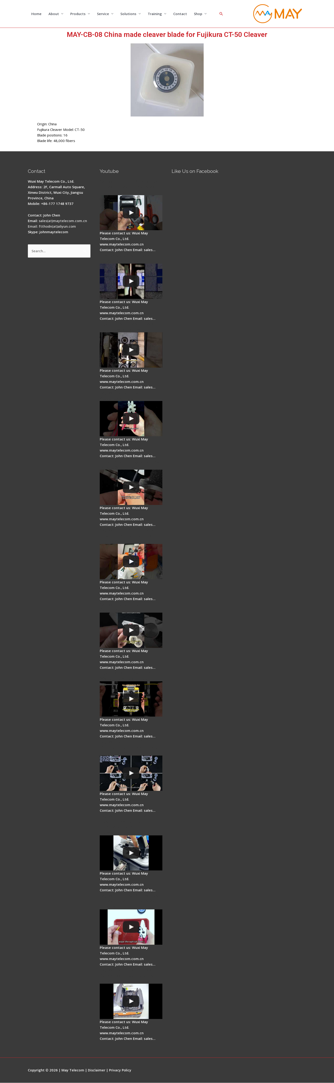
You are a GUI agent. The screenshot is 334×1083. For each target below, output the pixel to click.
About (53, 14)
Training (155, 14)
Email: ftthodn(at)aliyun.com (52, 226)
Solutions (128, 14)
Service (103, 14)
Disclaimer (97, 1070)
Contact (180, 14)
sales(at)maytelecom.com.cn (63, 221)
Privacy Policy (120, 1070)
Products (78, 14)
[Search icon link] (221, 14)
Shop (198, 14)
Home (36, 14)
